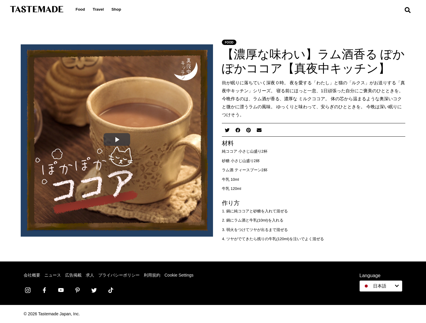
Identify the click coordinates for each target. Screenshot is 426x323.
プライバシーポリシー (119, 275)
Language (369, 275)
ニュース (52, 275)
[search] (411, 11)
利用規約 (152, 275)
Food (84, 9)
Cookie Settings (178, 275)
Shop (120, 9)
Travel (102, 9)
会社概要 (32, 275)
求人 (90, 275)
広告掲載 (73, 275)
